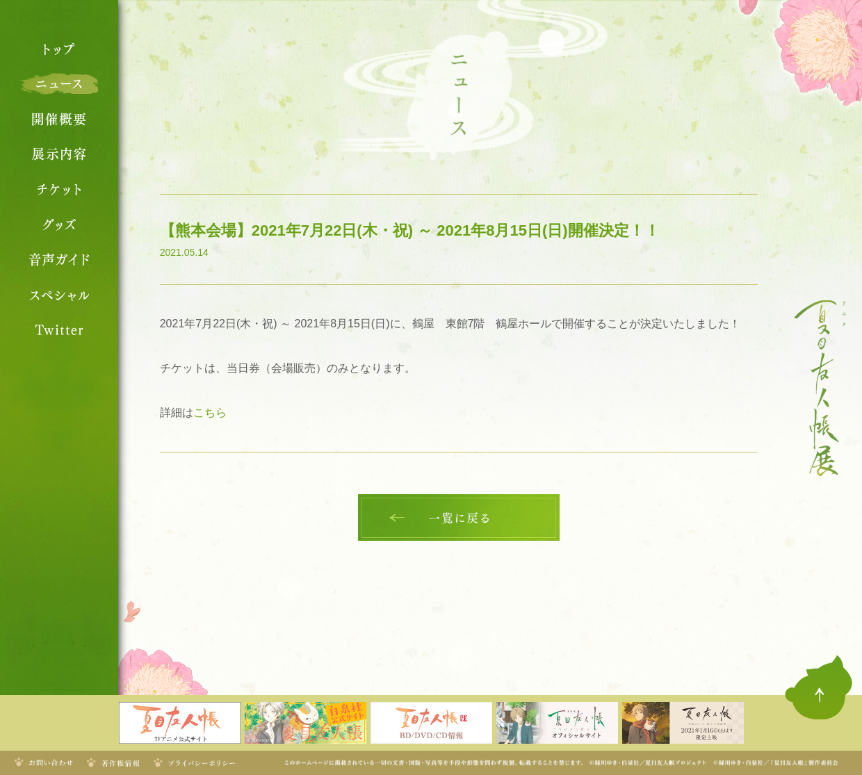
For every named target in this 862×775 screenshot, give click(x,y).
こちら (210, 412)
